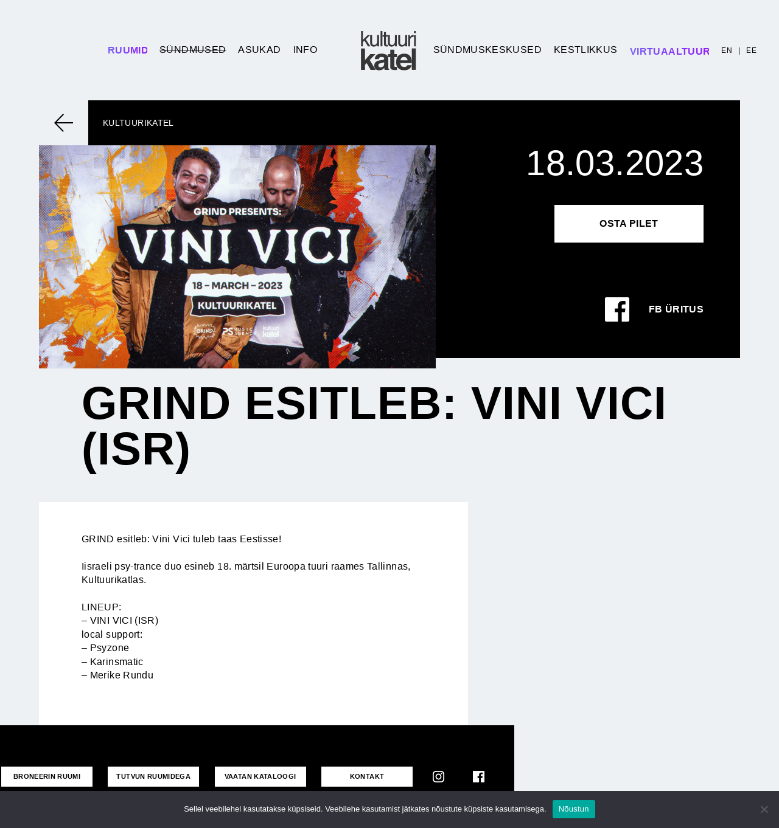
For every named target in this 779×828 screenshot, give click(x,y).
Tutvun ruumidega (153, 776)
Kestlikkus (586, 49)
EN (726, 50)
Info (305, 49)
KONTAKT (367, 776)
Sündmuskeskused (487, 49)
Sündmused (192, 49)
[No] (764, 809)
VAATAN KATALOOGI (260, 776)
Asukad (259, 49)
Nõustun (574, 808)
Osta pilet (628, 223)
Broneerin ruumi (46, 776)
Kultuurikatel (138, 123)
